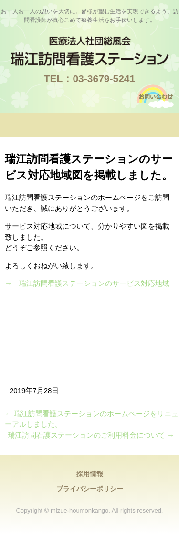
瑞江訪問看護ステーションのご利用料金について (91, 435)
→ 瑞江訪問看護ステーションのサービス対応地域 (87, 283)
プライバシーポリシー (89, 488)
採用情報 (89, 474)
